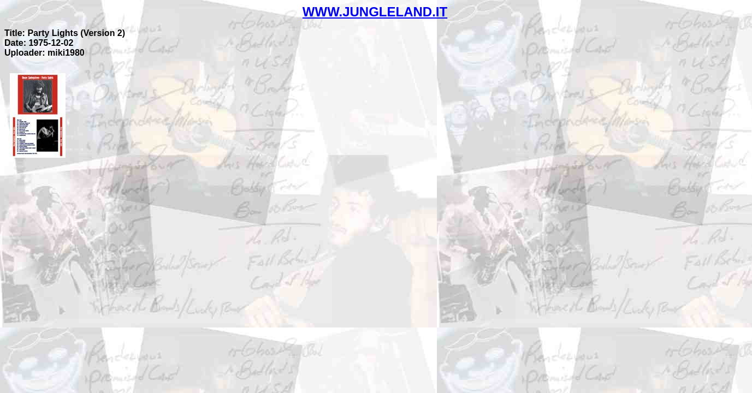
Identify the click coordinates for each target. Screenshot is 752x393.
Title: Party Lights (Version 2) (64, 33)
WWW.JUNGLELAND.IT (375, 11)
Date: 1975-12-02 (38, 42)
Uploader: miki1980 (44, 52)
